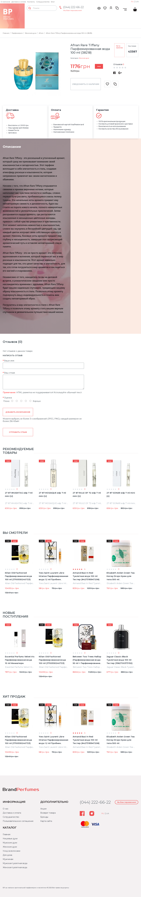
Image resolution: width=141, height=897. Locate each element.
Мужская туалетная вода (15, 863)
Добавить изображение (18, 412)
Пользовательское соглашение (18, 821)
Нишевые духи (10, 838)
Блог (53, 2)
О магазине (5, 2)
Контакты (31, 2)
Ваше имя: (9, 360)
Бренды (44, 817)
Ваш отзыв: (9, 373)
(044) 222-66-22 (73, 7)
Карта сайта (46, 821)
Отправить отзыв (18, 432)
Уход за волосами (11, 851)
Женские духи (84, 58)
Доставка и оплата (18, 2)
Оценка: (8, 397)
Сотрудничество (43, 2)
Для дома (7, 855)
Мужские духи (10, 842)
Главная (6, 834)
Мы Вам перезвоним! (72, 10)
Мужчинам (8, 859)
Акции (43, 808)
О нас (5, 808)
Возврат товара (48, 813)
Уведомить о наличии (85, 84)
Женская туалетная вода (15, 867)
